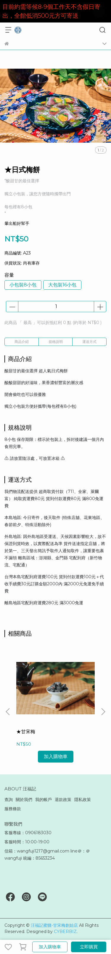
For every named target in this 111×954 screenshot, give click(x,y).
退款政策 (63, 799)
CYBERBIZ (65, 931)
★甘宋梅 (25, 731)
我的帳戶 (43, 799)
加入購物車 (50, 947)
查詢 (8, 799)
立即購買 (89, 947)
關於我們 (24, 799)
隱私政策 (82, 799)
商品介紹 (22, 341)
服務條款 (12, 808)
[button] (103, 711)
